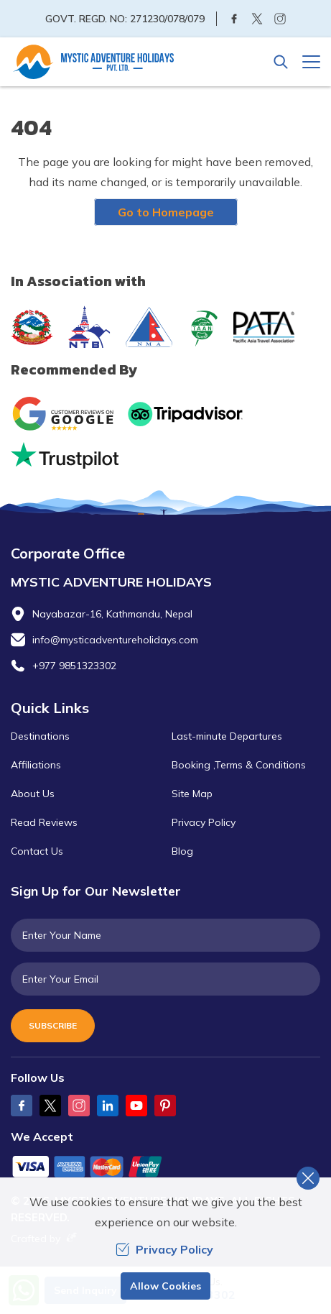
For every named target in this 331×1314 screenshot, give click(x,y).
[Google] (66, 413)
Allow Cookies (165, 1285)
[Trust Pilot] (64, 455)
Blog (182, 851)
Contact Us (37, 851)
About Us (33, 793)
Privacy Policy (204, 822)
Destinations (40, 736)
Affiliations (36, 764)
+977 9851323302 (74, 665)
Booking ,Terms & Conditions (239, 764)
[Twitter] (257, 18)
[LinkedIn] (107, 1105)
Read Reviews (44, 822)
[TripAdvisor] (185, 414)
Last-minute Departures (227, 736)
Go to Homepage (166, 212)
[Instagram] (280, 18)
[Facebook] (234, 18)
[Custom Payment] (165, 1168)
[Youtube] (136, 1105)
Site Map (192, 793)
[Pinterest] (165, 1105)
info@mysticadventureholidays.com (115, 639)
